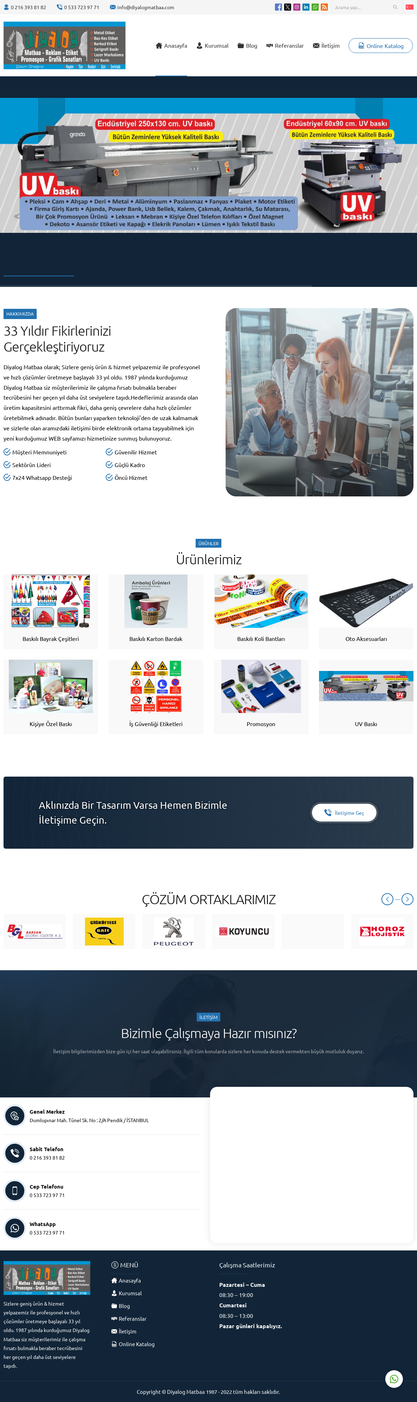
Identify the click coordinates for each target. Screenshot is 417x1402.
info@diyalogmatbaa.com (145, 7)
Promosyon (261, 723)
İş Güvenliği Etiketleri (156, 723)
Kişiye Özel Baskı (51, 723)
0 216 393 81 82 (28, 7)
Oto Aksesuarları (366, 638)
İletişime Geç (344, 812)
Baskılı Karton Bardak (155, 638)
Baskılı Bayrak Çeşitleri (51, 638)
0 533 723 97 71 (81, 7)
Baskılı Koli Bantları (261, 638)
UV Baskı (366, 723)
